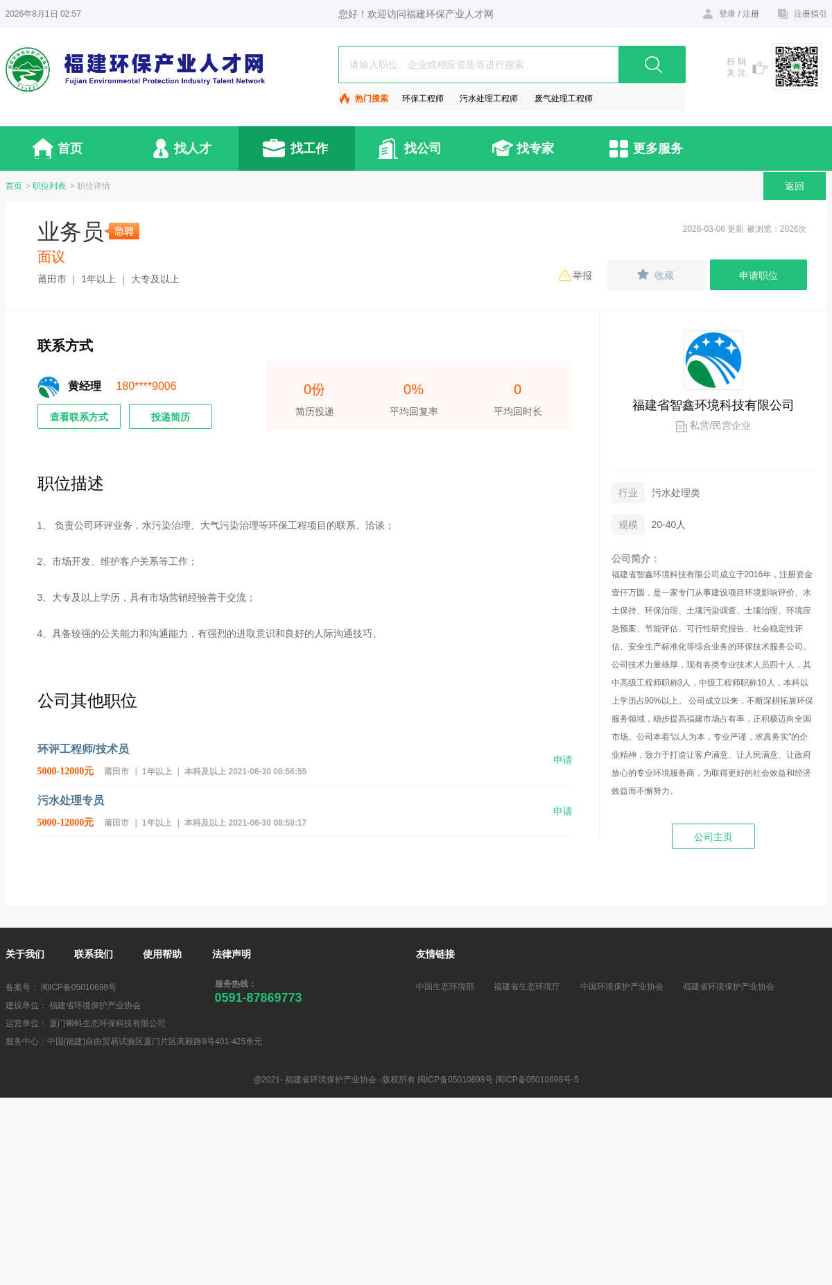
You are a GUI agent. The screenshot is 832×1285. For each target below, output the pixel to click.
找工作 (309, 148)
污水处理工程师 (489, 98)
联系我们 (93, 954)
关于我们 (25, 954)
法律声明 (231, 954)
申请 (563, 759)
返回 (794, 186)
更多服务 (658, 148)
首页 (70, 148)
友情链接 (435, 954)
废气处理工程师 (564, 98)
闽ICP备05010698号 (78, 987)
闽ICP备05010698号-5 (537, 1079)
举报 (582, 275)
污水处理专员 (70, 800)
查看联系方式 (79, 417)
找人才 (192, 148)
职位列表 (49, 186)
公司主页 (713, 836)
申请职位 (758, 275)
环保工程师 (423, 98)
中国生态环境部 (445, 987)
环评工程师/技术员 (83, 749)
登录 (727, 14)
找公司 (423, 148)
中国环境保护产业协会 (622, 987)
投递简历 (170, 417)
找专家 (535, 148)
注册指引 (810, 14)
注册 (751, 14)
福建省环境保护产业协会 (728, 987)
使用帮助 (162, 954)
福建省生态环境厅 (527, 987)
